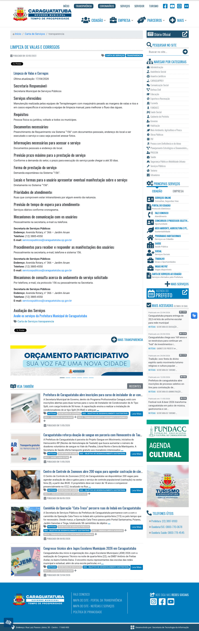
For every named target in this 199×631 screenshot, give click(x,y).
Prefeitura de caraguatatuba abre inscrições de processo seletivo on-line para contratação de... (167, 384)
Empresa (120, 20)
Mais (177, 20)
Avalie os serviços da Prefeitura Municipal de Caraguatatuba (50, 315)
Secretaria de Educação (69, 567)
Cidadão (92, 20)
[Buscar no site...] (164, 52)
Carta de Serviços (35, 33)
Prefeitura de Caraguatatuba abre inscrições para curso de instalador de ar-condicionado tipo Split (103, 394)
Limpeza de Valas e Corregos (34, 47)
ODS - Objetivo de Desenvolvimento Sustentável (105, 413)
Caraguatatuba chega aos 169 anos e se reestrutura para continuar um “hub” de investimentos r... (168, 341)
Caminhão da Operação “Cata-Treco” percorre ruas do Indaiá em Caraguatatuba (92, 508)
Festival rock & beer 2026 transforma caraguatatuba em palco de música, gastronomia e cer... (167, 405)
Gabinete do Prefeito (165, 348)
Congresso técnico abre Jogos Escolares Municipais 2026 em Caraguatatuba (89, 548)
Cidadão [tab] (157, 191)
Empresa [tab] (178, 191)
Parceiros (150, 20)
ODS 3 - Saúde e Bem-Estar (56, 457)
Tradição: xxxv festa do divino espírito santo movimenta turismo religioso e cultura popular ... (166, 362)
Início (17, 33)
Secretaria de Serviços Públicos (73, 527)
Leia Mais (136, 413)
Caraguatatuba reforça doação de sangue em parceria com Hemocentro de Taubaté (94, 434)
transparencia (134, 55)
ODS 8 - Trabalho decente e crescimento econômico (102, 417)
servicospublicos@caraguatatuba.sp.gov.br (47, 240)
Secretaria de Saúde (67, 454)
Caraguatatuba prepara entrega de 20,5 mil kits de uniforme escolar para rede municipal (166, 319)
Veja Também (22, 386)
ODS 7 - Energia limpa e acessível (107, 531)
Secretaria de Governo (69, 413)
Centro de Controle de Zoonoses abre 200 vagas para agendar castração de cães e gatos (97, 471)
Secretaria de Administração (169, 391)
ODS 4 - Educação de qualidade (58, 417)
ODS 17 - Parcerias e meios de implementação (65, 494)
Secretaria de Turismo (166, 370)
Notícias (52, 413)
